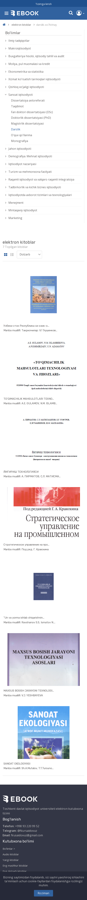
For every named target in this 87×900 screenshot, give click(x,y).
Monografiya (19, 141)
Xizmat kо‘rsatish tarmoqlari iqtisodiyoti (34, 79)
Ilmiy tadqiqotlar (19, 41)
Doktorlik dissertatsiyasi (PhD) (31, 118)
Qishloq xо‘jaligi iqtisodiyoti (26, 87)
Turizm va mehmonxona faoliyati (30, 172)
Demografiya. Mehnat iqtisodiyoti (30, 156)
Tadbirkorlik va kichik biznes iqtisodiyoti (34, 187)
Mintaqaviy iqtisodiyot (22, 210)
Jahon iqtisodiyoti (19, 149)
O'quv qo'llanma (21, 135)
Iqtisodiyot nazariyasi (22, 164)
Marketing (15, 218)
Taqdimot (17, 106)
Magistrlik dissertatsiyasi (27, 123)
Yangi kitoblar (11, 860)
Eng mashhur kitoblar (15, 865)
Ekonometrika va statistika (25, 72)
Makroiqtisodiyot (19, 48)
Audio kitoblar (11, 854)
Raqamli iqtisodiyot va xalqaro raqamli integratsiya (41, 179)
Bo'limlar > (9, 848)
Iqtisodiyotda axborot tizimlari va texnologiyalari (40, 195)
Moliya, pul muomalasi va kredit (29, 64)
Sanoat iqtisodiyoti (20, 95)
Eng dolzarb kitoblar (15, 871)
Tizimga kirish (43, 4)
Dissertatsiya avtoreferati (28, 100)
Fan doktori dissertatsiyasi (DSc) (32, 112)
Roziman (43, 893)
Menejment (15, 203)
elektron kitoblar (21, 24)
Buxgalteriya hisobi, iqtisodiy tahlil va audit (36, 56)
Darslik (15, 129)
